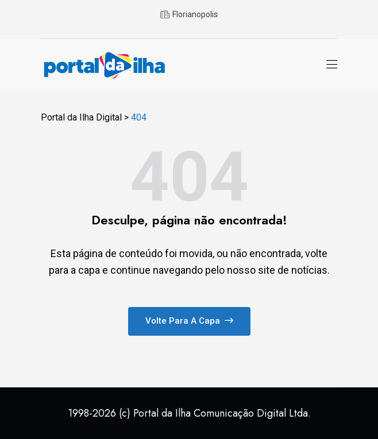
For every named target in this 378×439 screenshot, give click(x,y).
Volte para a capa (189, 321)
